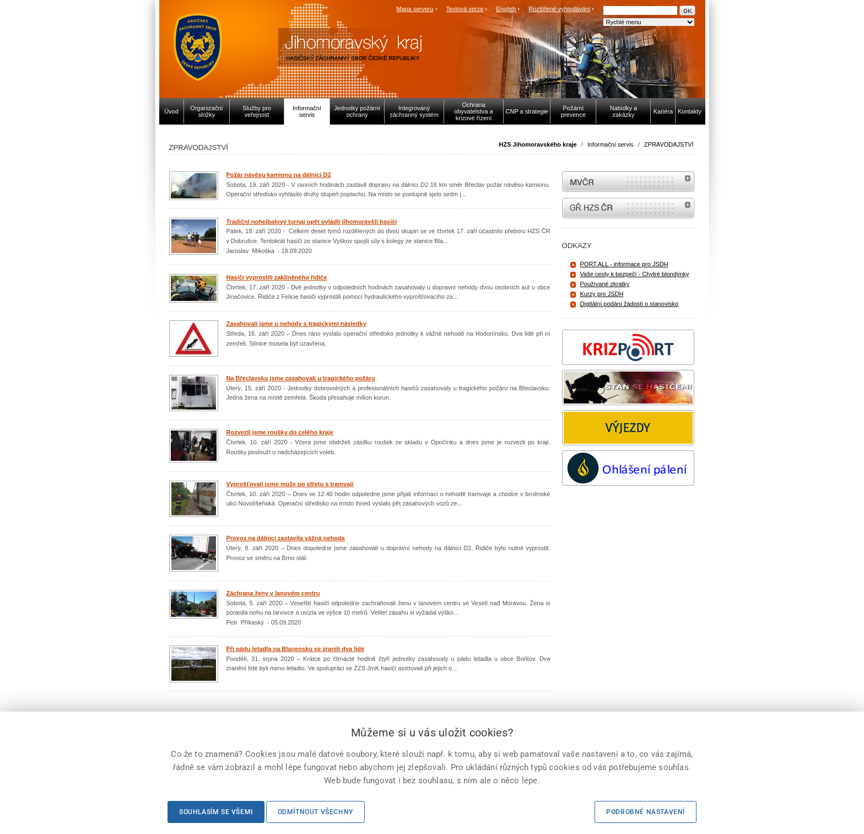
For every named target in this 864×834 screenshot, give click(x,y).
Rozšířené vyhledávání (560, 9)
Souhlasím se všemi (216, 812)
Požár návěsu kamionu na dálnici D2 (278, 174)
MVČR (628, 181)
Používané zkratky (605, 284)
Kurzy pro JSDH (602, 293)
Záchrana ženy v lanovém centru (273, 593)
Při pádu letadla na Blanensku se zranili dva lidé (295, 648)
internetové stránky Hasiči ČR (628, 208)
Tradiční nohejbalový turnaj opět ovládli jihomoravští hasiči (311, 221)
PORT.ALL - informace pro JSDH (624, 264)
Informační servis (610, 144)
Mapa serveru (414, 9)
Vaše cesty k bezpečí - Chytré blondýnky (634, 274)
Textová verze (464, 9)
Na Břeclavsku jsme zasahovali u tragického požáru (300, 378)
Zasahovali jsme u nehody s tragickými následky (296, 323)
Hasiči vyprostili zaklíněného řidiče (276, 277)
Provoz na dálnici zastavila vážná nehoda (285, 538)
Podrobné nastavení (645, 812)
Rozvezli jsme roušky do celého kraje (279, 432)
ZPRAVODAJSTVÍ (669, 144)
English (506, 9)
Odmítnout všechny (315, 812)
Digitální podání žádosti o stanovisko (629, 303)
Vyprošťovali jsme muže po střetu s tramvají (290, 484)
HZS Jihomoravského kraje (538, 144)
